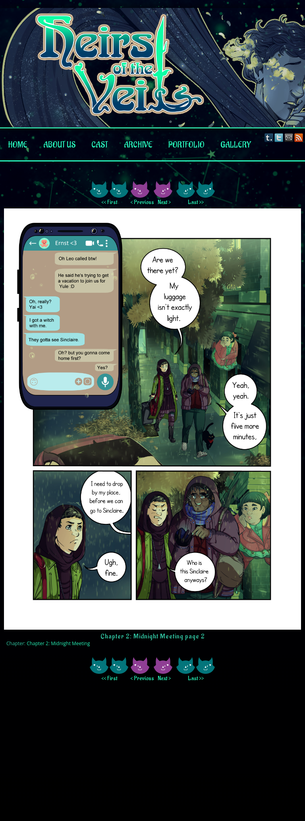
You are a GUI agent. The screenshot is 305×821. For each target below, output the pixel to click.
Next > (164, 202)
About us (59, 145)
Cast (99, 145)
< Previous (141, 202)
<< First (109, 202)
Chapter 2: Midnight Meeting (58, 643)
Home (17, 145)
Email (289, 137)
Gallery (235, 145)
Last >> (196, 202)
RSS (299, 137)
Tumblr (269, 137)
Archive (138, 145)
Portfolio (186, 145)
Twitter (279, 137)
